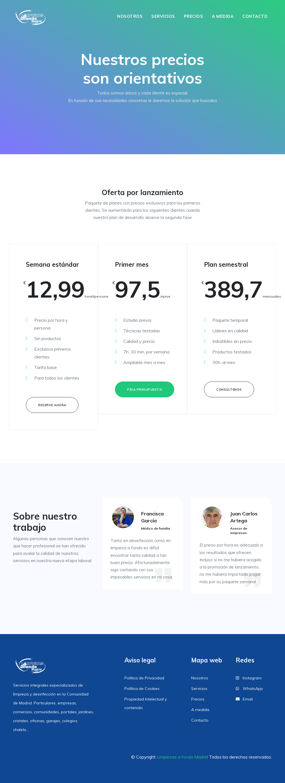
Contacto (254, 16)
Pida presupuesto (144, 390)
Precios (193, 16)
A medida (223, 16)
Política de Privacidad (144, 677)
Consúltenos (229, 390)
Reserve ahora (52, 405)
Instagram (249, 677)
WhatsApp (249, 688)
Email (244, 699)
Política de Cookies (141, 688)
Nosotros (129, 16)
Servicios (163, 16)
